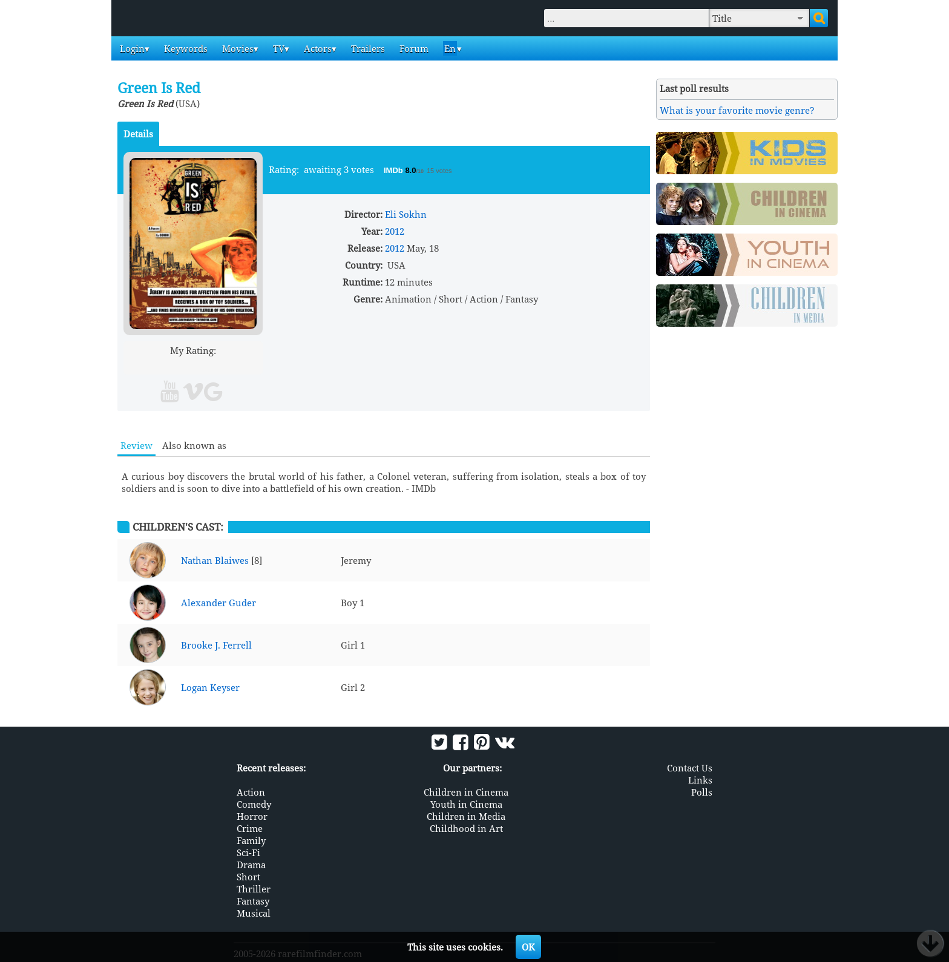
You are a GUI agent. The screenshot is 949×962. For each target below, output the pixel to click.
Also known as (194, 445)
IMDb (394, 170)
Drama (251, 865)
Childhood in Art (466, 828)
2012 (394, 231)
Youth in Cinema (466, 804)
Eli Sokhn (406, 214)
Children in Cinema (466, 792)
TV (277, 48)
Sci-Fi (248, 852)
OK (528, 947)
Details (138, 134)
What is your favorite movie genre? (737, 110)
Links (700, 780)
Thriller (254, 889)
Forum (413, 48)
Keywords (185, 48)
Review (136, 445)
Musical (254, 913)
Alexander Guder (218, 603)
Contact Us (689, 768)
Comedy (254, 804)
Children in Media (466, 816)
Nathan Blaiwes (215, 560)
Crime (250, 828)
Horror (252, 816)
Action (251, 792)
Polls (701, 792)
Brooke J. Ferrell (216, 645)
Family (251, 840)
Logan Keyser (210, 687)
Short (248, 877)
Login (131, 48)
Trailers (367, 48)
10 (239, 364)
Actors (316, 48)
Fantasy (253, 901)
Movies (237, 48)
